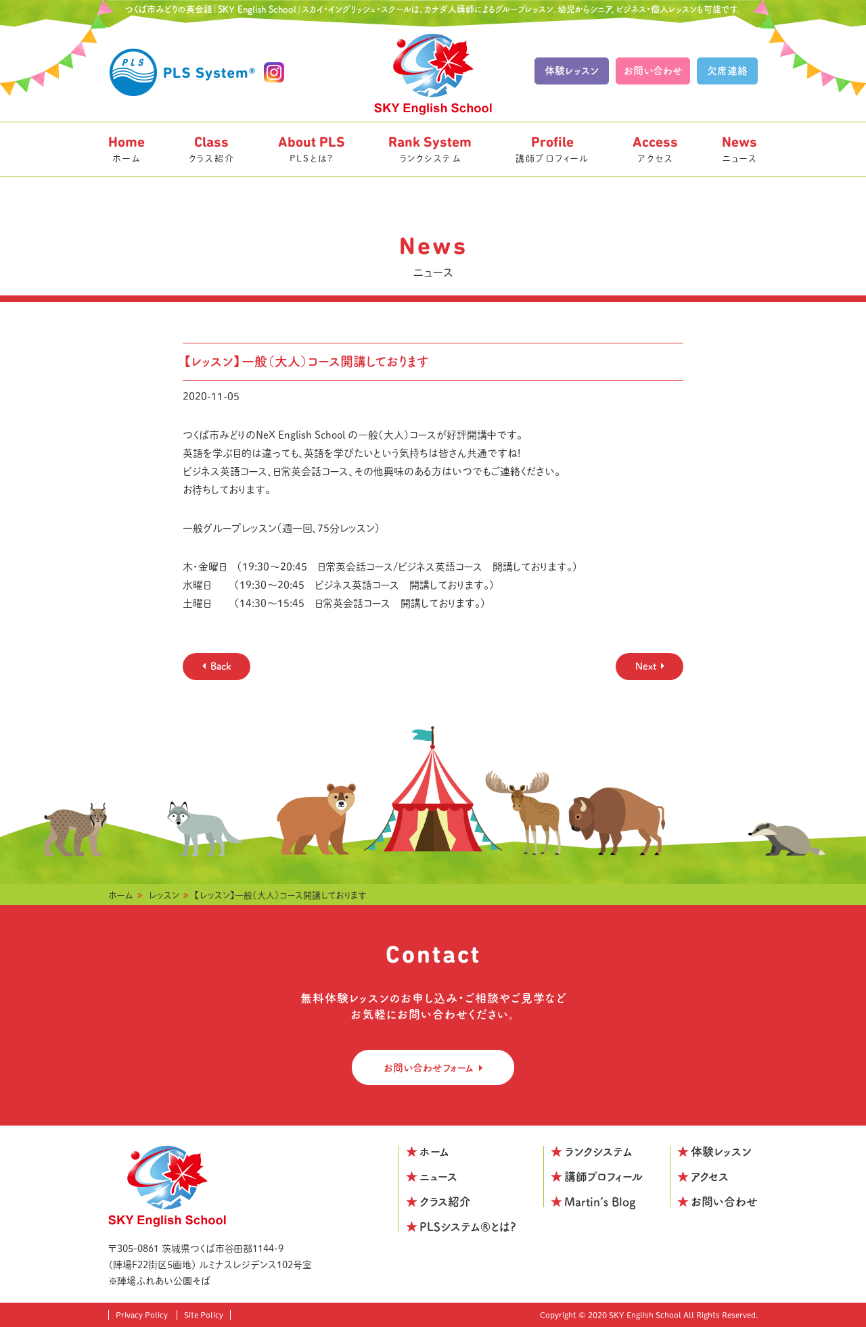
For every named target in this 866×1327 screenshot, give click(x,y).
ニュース (740, 148)
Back (220, 666)
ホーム (126, 148)
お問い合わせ (653, 71)
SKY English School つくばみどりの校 (433, 74)
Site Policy (203, 1315)
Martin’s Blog (600, 1201)
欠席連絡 (727, 71)
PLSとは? (311, 148)
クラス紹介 (212, 148)
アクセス (655, 148)
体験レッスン (572, 71)
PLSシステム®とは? (467, 1226)
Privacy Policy (142, 1315)
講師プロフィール (552, 148)
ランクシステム (430, 148)
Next (645, 666)
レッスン (164, 895)
